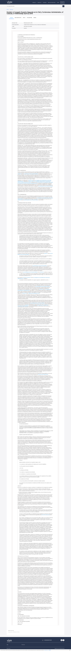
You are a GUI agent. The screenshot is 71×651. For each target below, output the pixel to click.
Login (58, 2)
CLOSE (69, 650)
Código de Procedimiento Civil (34, 293)
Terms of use (8, 648)
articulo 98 (19, 199)
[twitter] (61, 640)
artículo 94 (42, 272)
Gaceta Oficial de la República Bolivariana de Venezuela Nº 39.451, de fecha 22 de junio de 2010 (35, 183)
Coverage (44, 2)
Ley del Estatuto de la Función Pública (31, 173)
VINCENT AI (34, 2)
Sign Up (62, 2)
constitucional (47, 514)
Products (39, 2)
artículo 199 (24, 293)
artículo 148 (40, 374)
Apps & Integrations (51, 2)
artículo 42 (41, 289)
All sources (23, 644)
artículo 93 (19, 173)
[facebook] (63, 640)
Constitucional (45, 374)
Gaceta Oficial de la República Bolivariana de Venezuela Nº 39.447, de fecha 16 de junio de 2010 (34, 182)
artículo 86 (43, 514)
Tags (7, 644)
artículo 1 (46, 253)
